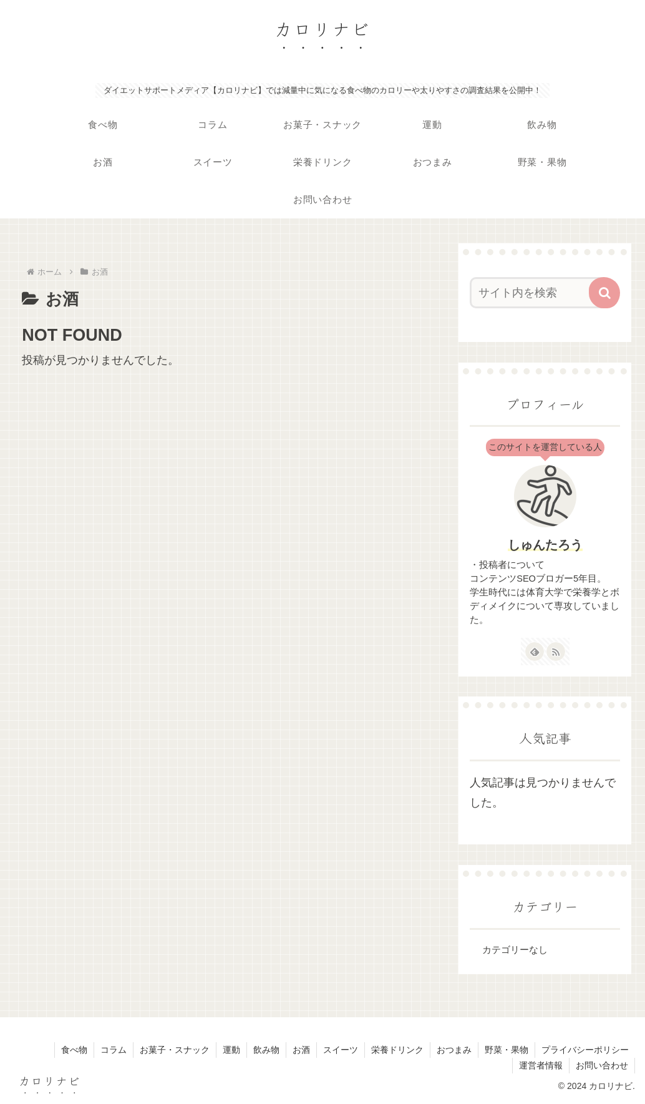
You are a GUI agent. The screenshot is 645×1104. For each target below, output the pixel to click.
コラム (113, 1050)
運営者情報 (541, 1065)
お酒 (301, 1050)
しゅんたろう (545, 545)
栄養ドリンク (397, 1050)
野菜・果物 (506, 1050)
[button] (604, 292)
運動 (231, 1050)
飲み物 (266, 1050)
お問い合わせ (602, 1065)
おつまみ (454, 1050)
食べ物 (74, 1050)
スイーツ (340, 1050)
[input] (539, 292)
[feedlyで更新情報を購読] (534, 651)
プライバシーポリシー (585, 1050)
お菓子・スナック (175, 1050)
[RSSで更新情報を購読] (556, 651)
